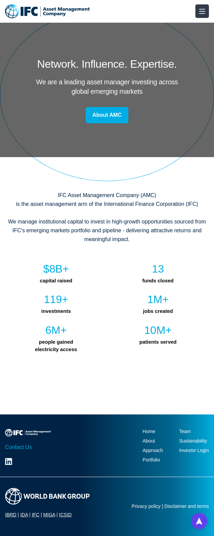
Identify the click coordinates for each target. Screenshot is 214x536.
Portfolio (151, 460)
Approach (153, 450)
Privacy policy (146, 506)
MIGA (49, 514)
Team (185, 431)
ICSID (65, 514)
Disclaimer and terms (187, 506)
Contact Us (18, 447)
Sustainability (193, 441)
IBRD (10, 514)
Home (149, 431)
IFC (36, 514)
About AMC (107, 115)
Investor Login (194, 450)
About (149, 441)
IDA (24, 514)
